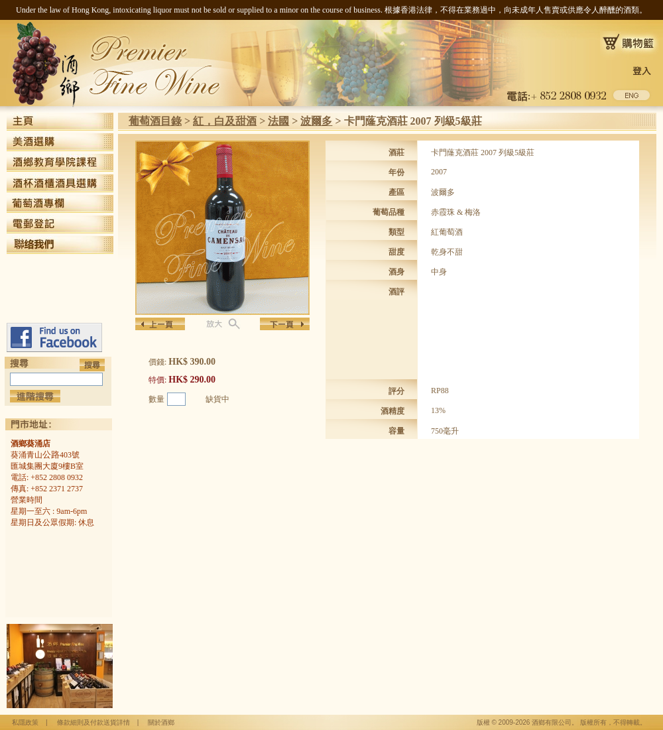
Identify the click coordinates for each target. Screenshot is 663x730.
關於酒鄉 (161, 722)
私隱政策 (25, 722)
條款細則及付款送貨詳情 (93, 722)
